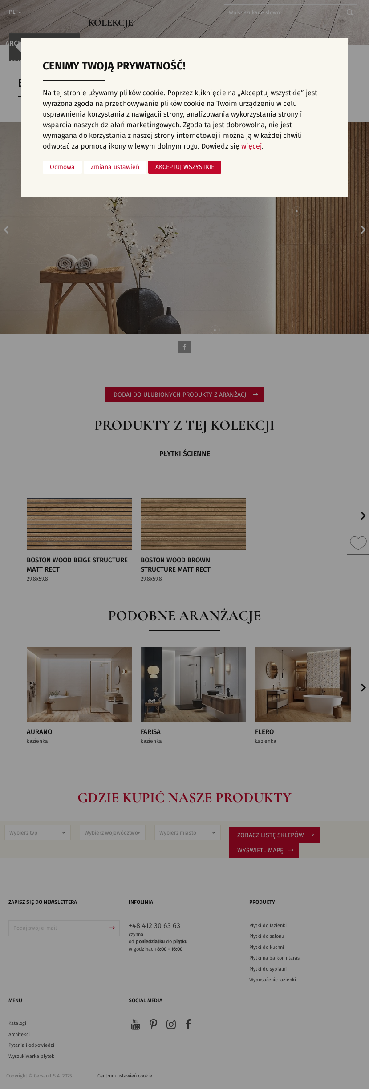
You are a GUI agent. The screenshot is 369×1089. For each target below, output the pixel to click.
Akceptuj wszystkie (184, 167)
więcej (251, 146)
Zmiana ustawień (115, 167)
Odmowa (62, 167)
